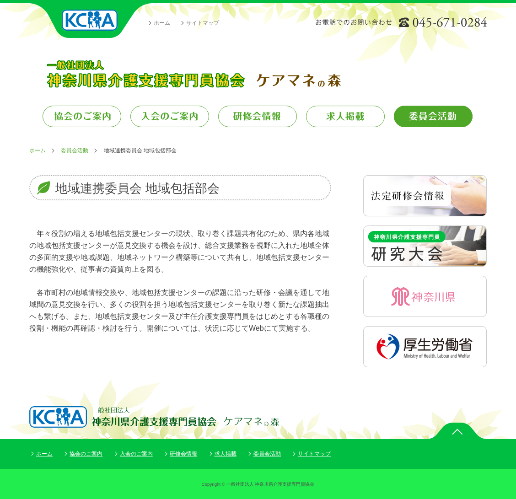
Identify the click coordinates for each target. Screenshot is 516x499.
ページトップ (457, 431)
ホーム (162, 23)
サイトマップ (202, 23)
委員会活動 (74, 150)
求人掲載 (225, 454)
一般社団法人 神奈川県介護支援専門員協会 (90, 20)
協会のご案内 (86, 454)
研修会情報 (183, 454)
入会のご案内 (136, 454)
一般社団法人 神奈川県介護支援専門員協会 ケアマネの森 (193, 73)
